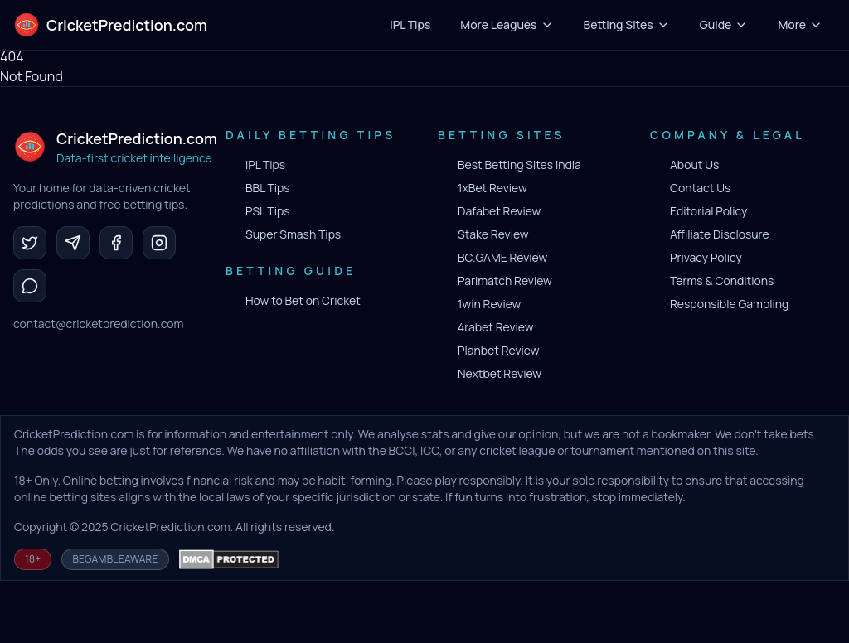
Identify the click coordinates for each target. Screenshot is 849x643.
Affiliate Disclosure (719, 234)
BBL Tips (267, 188)
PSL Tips (267, 211)
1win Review (489, 304)
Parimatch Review (505, 280)
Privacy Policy (706, 257)
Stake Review (493, 234)
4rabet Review (495, 327)
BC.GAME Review (502, 257)
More (800, 24)
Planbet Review (498, 350)
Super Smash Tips (293, 234)
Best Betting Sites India (519, 164)
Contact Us (700, 188)
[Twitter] (29, 242)
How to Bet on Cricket (303, 300)
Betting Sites (627, 24)
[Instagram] (159, 242)
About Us (694, 164)
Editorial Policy (708, 211)
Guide (724, 24)
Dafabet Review (499, 211)
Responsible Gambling (729, 304)
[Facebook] (116, 242)
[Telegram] (73, 242)
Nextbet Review (499, 373)
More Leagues (506, 24)
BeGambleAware (115, 559)
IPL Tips (265, 164)
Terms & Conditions (722, 280)
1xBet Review (492, 188)
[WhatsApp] (29, 285)
